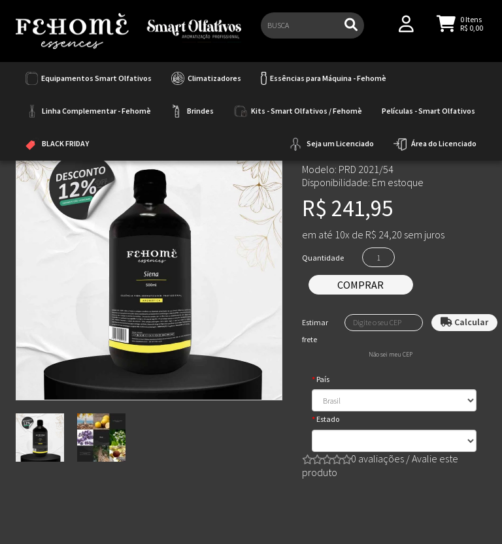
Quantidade (323, 258)
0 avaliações (377, 458)
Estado (327, 419)
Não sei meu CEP (390, 355)
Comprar (360, 284)
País (322, 379)
